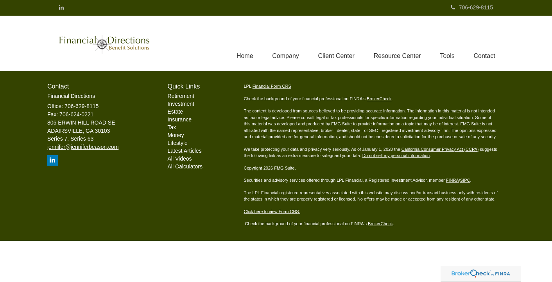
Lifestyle (178, 143)
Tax (172, 127)
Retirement (181, 96)
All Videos (180, 158)
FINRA (452, 180)
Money (176, 135)
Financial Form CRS (272, 86)
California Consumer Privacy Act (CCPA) (440, 149)
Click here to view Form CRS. (272, 211)
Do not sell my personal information (396, 156)
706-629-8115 (472, 7)
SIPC (465, 180)
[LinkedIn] (61, 7)
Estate (175, 111)
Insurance (180, 119)
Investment (181, 104)
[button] (283, 43)
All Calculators (185, 166)
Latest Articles (185, 151)
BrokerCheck (379, 98)
